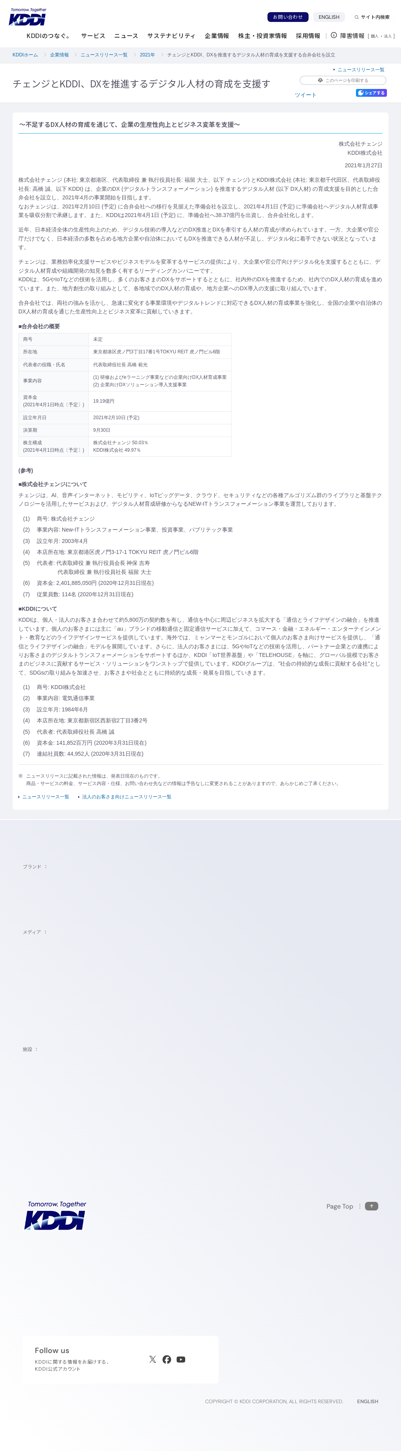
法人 (388, 36)
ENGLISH (329, 17)
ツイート (306, 95)
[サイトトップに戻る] (27, 17)
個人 (375, 36)
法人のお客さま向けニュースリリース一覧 (127, 797)
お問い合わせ (288, 17)
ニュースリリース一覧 (104, 55)
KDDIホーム (25, 55)
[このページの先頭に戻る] (352, 1206)
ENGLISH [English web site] (367, 1401)
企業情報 (59, 55)
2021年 (147, 55)
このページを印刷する (343, 80)
